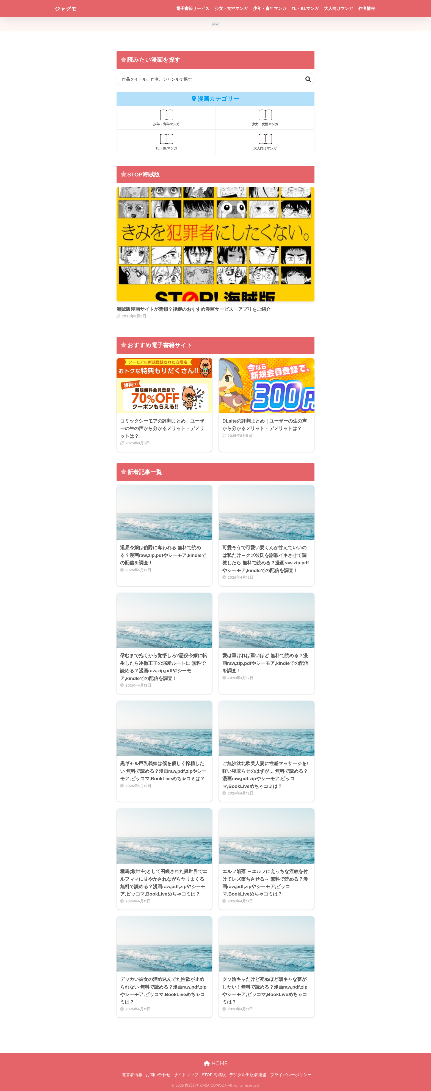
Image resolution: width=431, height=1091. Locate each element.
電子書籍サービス (192, 8)
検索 (308, 79)
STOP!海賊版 (214, 1075)
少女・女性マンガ (231, 8)
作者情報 (366, 8)
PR (215, 24)
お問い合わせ (158, 1075)
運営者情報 (132, 1075)
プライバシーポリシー (290, 1075)
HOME (215, 1063)
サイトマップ (186, 1075)
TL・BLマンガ (305, 8)
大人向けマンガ (338, 8)
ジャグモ (68, 8)
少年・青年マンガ (269, 8)
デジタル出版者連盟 (247, 1075)
